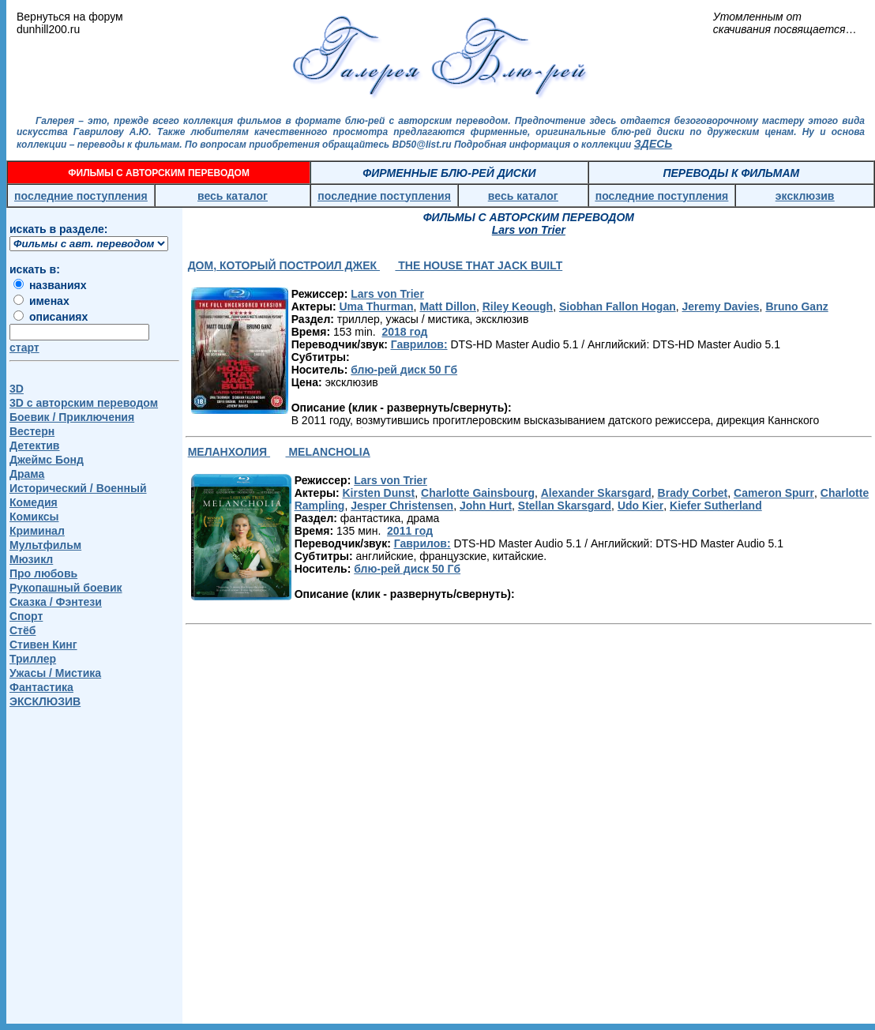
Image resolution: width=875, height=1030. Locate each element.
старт (24, 347)
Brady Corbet (693, 493)
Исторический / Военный (78, 488)
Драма (26, 474)
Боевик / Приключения (71, 417)
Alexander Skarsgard (596, 493)
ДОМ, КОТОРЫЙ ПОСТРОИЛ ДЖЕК (284, 265)
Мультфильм (45, 545)
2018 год (404, 331)
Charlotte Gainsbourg (478, 493)
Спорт (26, 616)
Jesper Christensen (402, 505)
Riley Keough (518, 306)
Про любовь (43, 573)
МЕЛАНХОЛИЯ (229, 451)
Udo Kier (640, 505)
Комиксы (33, 516)
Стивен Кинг (43, 644)
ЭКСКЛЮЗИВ (45, 701)
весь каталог (232, 196)
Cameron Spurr (774, 493)
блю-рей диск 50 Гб (404, 369)
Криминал (37, 530)
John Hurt (486, 505)
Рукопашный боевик (65, 587)
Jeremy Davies (721, 306)
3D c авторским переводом (83, 403)
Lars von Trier (387, 294)
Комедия (33, 502)
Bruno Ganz (796, 306)
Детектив (34, 445)
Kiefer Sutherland (716, 505)
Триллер (32, 658)
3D (16, 388)
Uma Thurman (376, 306)
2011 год (410, 530)
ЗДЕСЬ (653, 143)
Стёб (22, 630)
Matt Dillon (447, 306)
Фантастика (41, 687)
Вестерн (31, 431)
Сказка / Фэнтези (55, 602)
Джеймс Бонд (46, 459)
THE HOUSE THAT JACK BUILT (478, 265)
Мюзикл (31, 559)
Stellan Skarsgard (564, 505)
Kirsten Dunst (378, 493)
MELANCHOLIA (328, 451)
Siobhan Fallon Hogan (617, 306)
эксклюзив (805, 196)
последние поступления (81, 196)
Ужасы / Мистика (55, 673)
